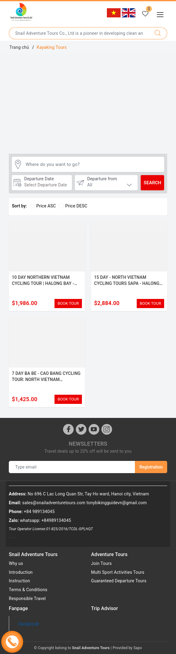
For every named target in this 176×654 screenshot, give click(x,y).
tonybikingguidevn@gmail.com (116, 502)
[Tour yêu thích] (145, 14)
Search (152, 182)
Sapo (137, 648)
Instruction (19, 580)
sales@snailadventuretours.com (53, 502)
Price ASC (43, 205)
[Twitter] (81, 429)
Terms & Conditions (28, 589)
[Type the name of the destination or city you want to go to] (79, 33)
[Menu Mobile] (162, 13)
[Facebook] (68, 429)
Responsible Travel (27, 598)
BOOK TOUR (68, 303)
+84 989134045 (39, 511)
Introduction (21, 572)
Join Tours (101, 563)
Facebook (28, 624)
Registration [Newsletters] (151, 467)
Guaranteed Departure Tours (118, 580)
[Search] (158, 33)
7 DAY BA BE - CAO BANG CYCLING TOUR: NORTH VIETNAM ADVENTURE (46, 379)
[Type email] (72, 467)
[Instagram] (106, 429)
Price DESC (73, 205)
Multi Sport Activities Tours (117, 572)
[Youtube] (94, 429)
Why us (16, 563)
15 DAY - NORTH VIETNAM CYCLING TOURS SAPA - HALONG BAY (127, 283)
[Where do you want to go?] (93, 164)
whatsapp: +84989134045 (45, 520)
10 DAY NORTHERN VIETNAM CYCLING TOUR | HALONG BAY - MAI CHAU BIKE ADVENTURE (43, 283)
